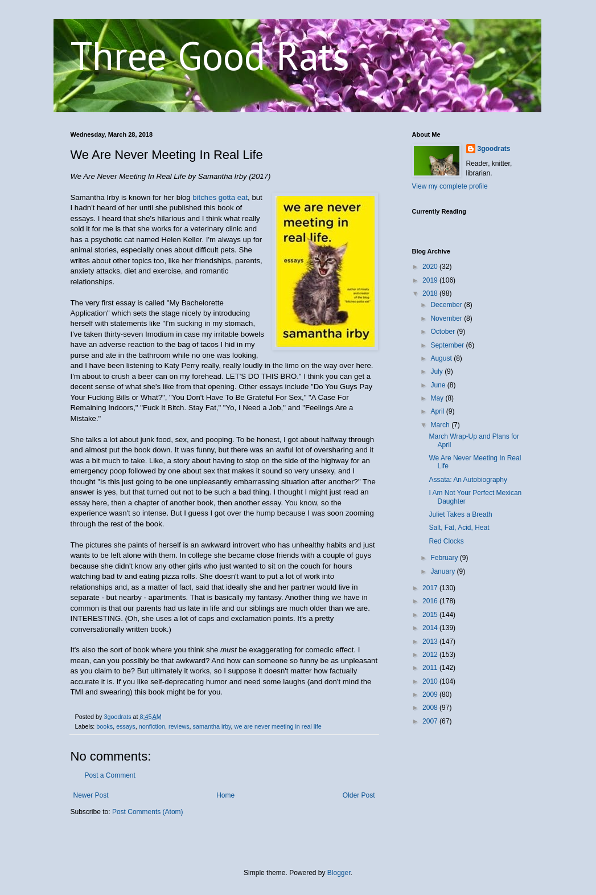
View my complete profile (450, 186)
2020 (430, 267)
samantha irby (212, 726)
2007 (430, 721)
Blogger (339, 873)
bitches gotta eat (220, 197)
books (104, 726)
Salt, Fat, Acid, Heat (459, 528)
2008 (430, 708)
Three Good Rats (210, 55)
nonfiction (152, 726)
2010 (430, 681)
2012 (430, 655)
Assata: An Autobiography (468, 480)
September (448, 345)
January (443, 571)
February (444, 558)
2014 (430, 628)
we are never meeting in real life (278, 726)
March (440, 425)
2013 (430, 641)
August (442, 358)
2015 (430, 615)
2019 (430, 280)
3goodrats (494, 149)
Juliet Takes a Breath (460, 514)
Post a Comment (110, 775)
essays (125, 726)
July (437, 371)
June (438, 385)
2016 (430, 601)
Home (225, 795)
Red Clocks (446, 541)
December (447, 305)
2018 (430, 293)
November (447, 318)
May (437, 398)
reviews (179, 726)
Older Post (359, 795)
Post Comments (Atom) (147, 812)
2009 (430, 694)
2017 (430, 588)
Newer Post (91, 795)
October (443, 332)
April (438, 411)
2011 (430, 668)
